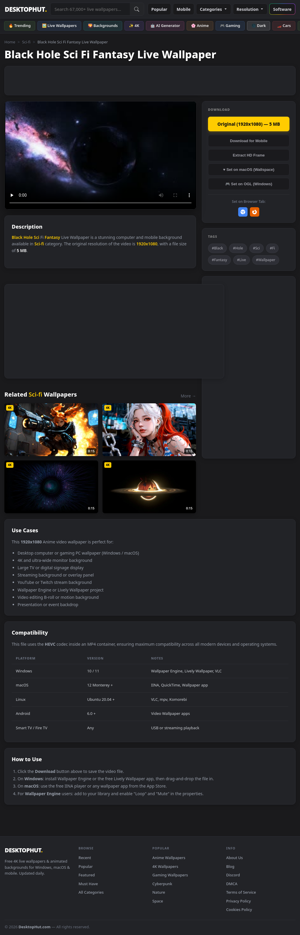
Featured (87, 875)
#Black (217, 248)
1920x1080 (146, 243)
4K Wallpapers (165, 866)
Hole (28, 237)
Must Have (88, 883)
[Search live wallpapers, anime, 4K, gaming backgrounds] (89, 9)
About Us (234, 857)
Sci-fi (26, 42)
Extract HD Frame (249, 155)
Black (17, 237)
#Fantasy (219, 259)
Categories (213, 9)
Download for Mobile (248, 141)
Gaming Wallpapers (170, 875)
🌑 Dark (258, 25)
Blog (230, 866)
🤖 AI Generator (165, 25)
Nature (158, 892)
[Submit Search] (137, 9)
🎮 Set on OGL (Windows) (248, 184)
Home (9, 42)
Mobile (184, 9)
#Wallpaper (265, 259)
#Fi (272, 248)
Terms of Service (241, 892)
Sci (36, 237)
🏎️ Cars (284, 25)
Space (157, 901)
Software (282, 9)
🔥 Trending (19, 25)
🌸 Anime (200, 25)
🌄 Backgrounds (103, 25)
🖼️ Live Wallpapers (59, 25)
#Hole (238, 248)
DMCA (231, 883)
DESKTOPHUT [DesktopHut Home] (26, 9)
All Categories (91, 892)
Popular (159, 9)
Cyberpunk (162, 883)
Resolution (250, 9)
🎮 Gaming (230, 25)
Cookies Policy (239, 909)
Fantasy (52, 237)
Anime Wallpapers (168, 857)
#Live (241, 259)
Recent (85, 857)
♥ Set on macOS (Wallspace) (249, 169)
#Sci (256, 248)
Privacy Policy (238, 901)
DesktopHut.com (34, 926)
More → (188, 396)
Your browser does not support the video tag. (100, 155)
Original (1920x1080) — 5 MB (248, 124)
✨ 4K (134, 25)
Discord (233, 875)
